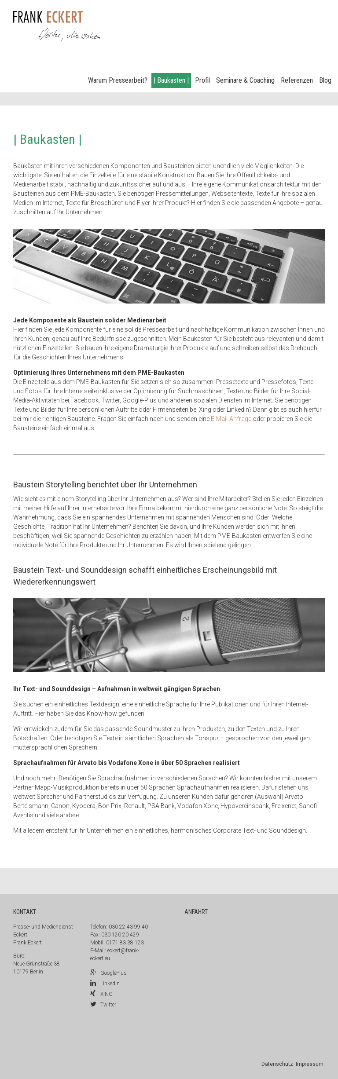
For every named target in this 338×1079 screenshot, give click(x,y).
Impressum (309, 1064)
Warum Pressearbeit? (117, 80)
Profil (202, 80)
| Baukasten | (171, 80)
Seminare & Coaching (245, 80)
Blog (325, 80)
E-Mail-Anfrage (231, 418)
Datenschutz (277, 1064)
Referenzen (297, 80)
